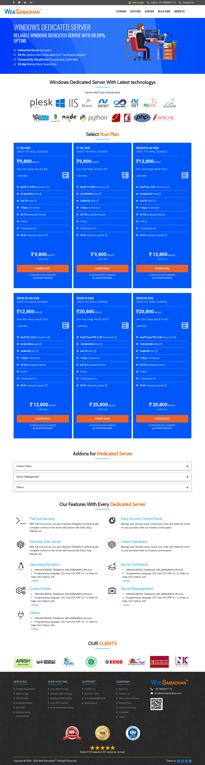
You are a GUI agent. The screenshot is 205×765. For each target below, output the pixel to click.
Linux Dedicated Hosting (62, 707)
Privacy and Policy (127, 707)
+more (34, 580)
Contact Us (186, 2)
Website (179, 11)
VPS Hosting (22, 698)
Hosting (135, 11)
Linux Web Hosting (59, 689)
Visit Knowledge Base (95, 698)
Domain (121, 11)
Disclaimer (123, 712)
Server (149, 11)
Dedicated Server (24, 703)
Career (122, 717)
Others (20, 487)
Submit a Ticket (92, 693)
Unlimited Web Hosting (61, 698)
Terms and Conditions (129, 698)
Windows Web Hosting (61, 693)
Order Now (43, 268)
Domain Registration (25, 689)
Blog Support (91, 703)
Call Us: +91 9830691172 (161, 2)
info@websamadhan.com (168, 693)
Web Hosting (22, 693)
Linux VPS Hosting (59, 703)
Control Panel (23, 466)
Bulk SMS (164, 11)
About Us (123, 689)
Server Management (27, 476)
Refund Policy (125, 703)
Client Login (136, 2)
